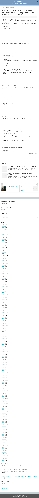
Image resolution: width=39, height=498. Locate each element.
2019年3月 (4, 364)
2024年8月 (4, 258)
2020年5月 (4, 341)
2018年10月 (4, 372)
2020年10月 (4, 333)
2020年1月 (4, 348)
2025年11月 (4, 234)
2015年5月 (4, 435)
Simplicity (22, 495)
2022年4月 (4, 304)
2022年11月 (4, 292)
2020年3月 (4, 344)
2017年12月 (4, 388)
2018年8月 (4, 375)
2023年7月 (4, 279)
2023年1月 (4, 289)
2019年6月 (4, 359)
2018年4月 (4, 382)
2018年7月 (4, 377)
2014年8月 (4, 450)
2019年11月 (4, 351)
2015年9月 (4, 429)
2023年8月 (4, 278)
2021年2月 (4, 326)
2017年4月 (4, 401)
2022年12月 (4, 291)
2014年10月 (4, 447)
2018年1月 (4, 387)
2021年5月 (4, 322)
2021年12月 (4, 310)
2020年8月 (4, 336)
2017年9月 (4, 393)
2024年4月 (4, 265)
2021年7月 (4, 318)
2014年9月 (4, 448)
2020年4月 (4, 343)
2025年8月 (4, 239)
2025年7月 (4, 240)
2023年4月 (4, 284)
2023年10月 (4, 274)
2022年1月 (4, 309)
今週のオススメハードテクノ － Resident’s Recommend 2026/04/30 (14, 469)
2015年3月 (4, 439)
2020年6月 (4, 339)
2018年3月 (4, 383)
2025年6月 (4, 242)
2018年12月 (4, 369)
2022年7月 (4, 299)
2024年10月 (4, 255)
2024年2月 (4, 268)
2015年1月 (4, 442)
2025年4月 (4, 245)
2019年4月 (4, 362)
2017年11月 (4, 390)
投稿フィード (4, 485)
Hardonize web (18, 1)
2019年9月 (4, 354)
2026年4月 (4, 226)
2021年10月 (4, 313)
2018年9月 (4, 374)
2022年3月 (4, 305)
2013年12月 (4, 455)
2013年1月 (4, 458)
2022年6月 (4, 300)
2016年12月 (4, 408)
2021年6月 (4, 320)
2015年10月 (4, 427)
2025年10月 (4, 235)
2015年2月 (4, 440)
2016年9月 (4, 413)
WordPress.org (4, 488)
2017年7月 (4, 396)
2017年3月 (4, 403)
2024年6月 (4, 261)
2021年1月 (4, 328)
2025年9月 (4, 237)
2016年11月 (4, 409)
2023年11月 (4, 273)
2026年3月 (4, 227)
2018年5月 (4, 380)
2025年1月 (4, 250)
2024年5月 (4, 263)
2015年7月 (4, 432)
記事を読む (9, 171)
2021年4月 (4, 323)
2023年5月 (4, 283)
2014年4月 (4, 453)
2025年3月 (4, 247)
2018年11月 (4, 370)
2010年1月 (4, 460)
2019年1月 (4, 367)
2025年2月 (4, 248)
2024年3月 (4, 266)
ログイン (3, 483)
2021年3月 (4, 325)
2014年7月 (4, 452)
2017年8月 (4, 395)
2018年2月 (4, 385)
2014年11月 (4, 445)
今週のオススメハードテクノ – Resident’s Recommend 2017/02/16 (21, 166)
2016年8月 (4, 414)
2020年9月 (4, 335)
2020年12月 (4, 330)
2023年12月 (4, 271)
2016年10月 (4, 411)
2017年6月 (4, 398)
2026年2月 (4, 229)
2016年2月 (4, 421)
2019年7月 (4, 357)
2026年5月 (4, 224)
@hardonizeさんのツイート (6, 209)
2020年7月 (4, 338)
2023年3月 (4, 286)
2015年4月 (4, 437)
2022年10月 (4, 294)
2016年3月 (4, 419)
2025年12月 (4, 232)
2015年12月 (4, 424)
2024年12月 (4, 252)
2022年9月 (4, 296)
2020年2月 (4, 346)
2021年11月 (4, 312)
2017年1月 (4, 406)
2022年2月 (4, 307)
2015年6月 (4, 434)
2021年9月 (4, 315)
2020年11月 (4, 331)
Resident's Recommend (32, 16)
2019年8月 (4, 356)
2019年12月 (4, 349)
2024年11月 (4, 253)
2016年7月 (4, 416)
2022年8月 (4, 297)
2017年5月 (4, 400)
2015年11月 (4, 426)
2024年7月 (4, 260)
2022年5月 (4, 302)
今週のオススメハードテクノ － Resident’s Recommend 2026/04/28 (14, 471)
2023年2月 (4, 287)
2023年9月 (4, 276)
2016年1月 (4, 422)
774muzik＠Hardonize (32, 153)
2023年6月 (4, 281)
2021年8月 (4, 317)
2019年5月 (4, 361)
